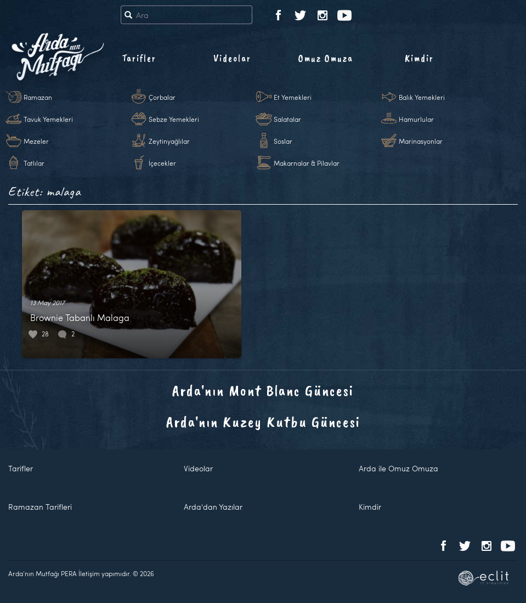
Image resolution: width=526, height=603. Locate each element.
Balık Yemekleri (422, 97)
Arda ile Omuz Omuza (398, 468)
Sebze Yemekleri (174, 119)
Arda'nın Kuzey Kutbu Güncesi (263, 421)
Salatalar (287, 119)
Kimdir (419, 58)
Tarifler (139, 58)
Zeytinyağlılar (169, 141)
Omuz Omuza (325, 58)
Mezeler (36, 141)
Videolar (232, 58)
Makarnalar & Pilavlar (307, 163)
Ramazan (38, 97)
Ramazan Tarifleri (40, 506)
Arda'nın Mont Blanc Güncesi (263, 390)
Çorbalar (162, 97)
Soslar (283, 141)
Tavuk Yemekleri (48, 119)
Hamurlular (416, 119)
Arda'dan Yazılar (213, 506)
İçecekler (162, 163)
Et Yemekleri (293, 97)
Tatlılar (34, 163)
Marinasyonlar (421, 141)
